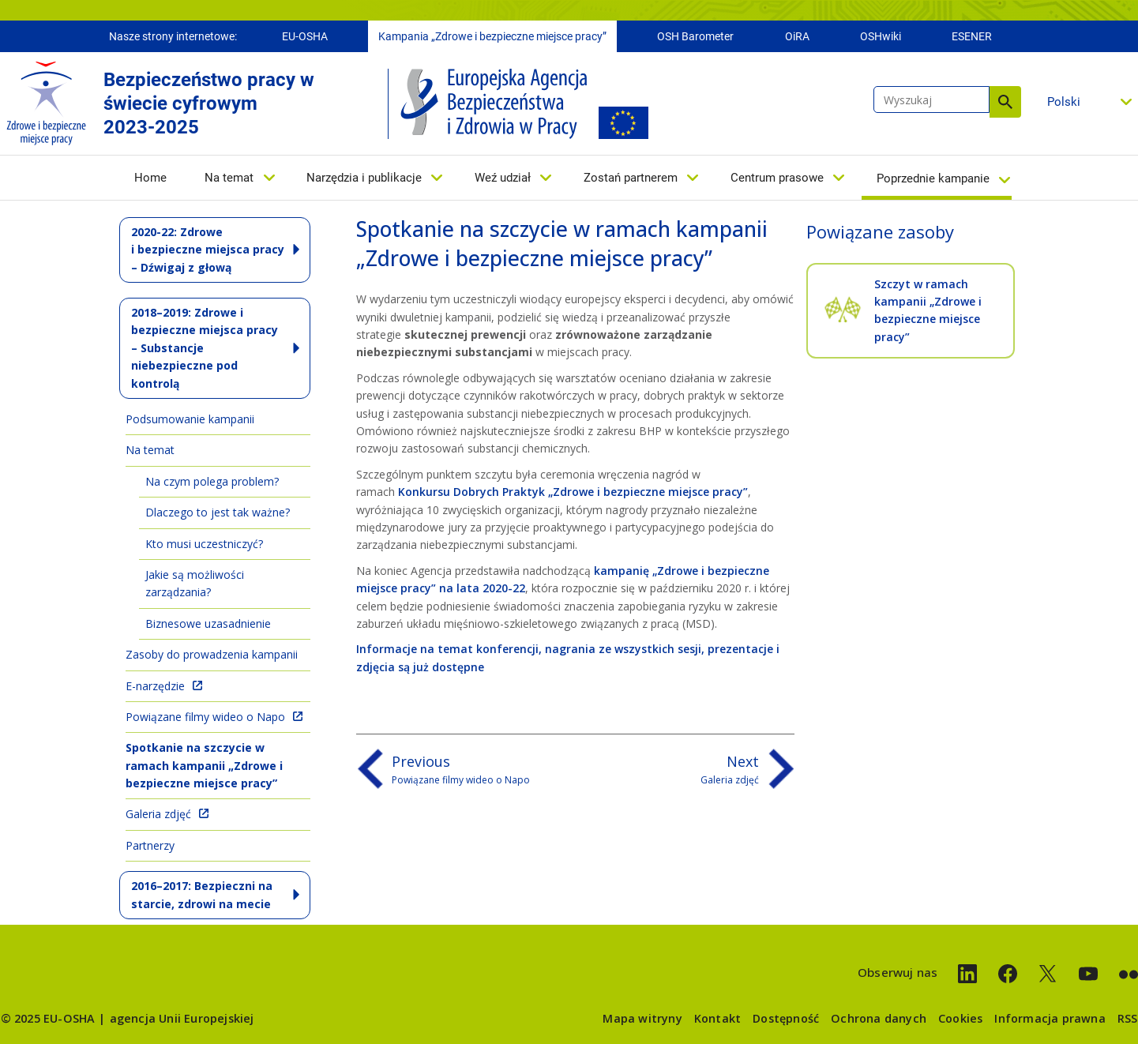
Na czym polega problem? (212, 481)
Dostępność (786, 1018)
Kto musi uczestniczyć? (204, 543)
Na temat (229, 179)
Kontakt (717, 1018)
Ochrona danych (878, 1018)
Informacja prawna (1049, 1018)
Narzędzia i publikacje (364, 179)
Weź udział (503, 179)
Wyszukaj (1005, 103)
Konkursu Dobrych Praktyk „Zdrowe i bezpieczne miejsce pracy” (573, 491)
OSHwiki (880, 38)
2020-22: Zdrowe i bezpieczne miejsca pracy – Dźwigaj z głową (207, 249)
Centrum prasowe (777, 179)
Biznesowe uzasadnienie (208, 623)
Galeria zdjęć (158, 813)
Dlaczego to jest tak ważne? (217, 512)
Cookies (960, 1018)
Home (150, 179)
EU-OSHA (305, 38)
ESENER (972, 38)
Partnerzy (150, 845)
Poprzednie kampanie (933, 180)
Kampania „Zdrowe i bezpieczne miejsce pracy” (492, 38)
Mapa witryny (642, 1018)
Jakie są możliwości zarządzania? (194, 583)
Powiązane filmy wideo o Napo (205, 716)
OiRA (797, 38)
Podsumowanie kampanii (190, 418)
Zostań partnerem (631, 179)
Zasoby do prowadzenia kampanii (212, 654)
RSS (1127, 1018)
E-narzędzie (155, 685)
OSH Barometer (695, 38)
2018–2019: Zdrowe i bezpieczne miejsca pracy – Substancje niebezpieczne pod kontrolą (204, 348)
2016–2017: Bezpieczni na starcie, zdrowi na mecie (201, 894)
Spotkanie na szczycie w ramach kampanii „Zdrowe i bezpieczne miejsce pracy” (204, 765)
